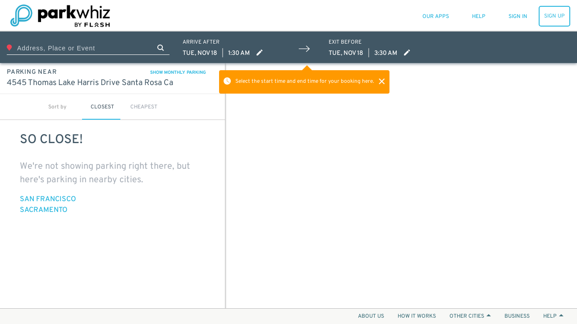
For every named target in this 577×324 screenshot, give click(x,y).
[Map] (401, 185)
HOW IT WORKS (417, 316)
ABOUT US (371, 316)
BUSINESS (517, 316)
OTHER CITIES (470, 316)
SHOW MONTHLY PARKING (178, 73)
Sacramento (44, 210)
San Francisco (48, 199)
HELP (553, 316)
